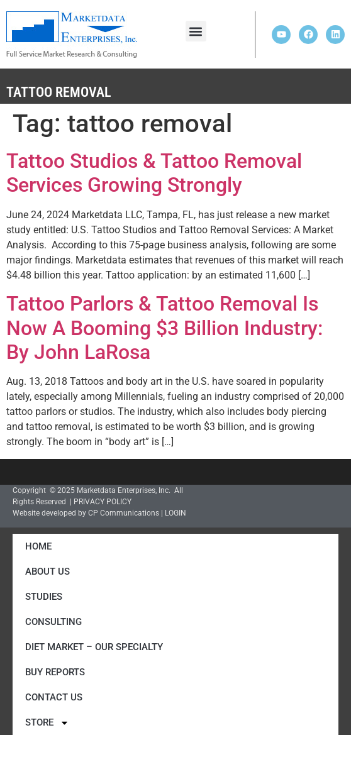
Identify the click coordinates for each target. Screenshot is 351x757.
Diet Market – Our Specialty (94, 647)
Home (38, 546)
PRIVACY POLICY (102, 501)
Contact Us (53, 697)
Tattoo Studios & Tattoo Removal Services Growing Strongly (154, 173)
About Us (47, 571)
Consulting (53, 621)
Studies (43, 596)
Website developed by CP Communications (86, 513)
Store (47, 723)
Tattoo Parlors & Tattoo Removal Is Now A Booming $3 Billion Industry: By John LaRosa (164, 328)
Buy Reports (55, 672)
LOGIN (175, 513)
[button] (196, 31)
